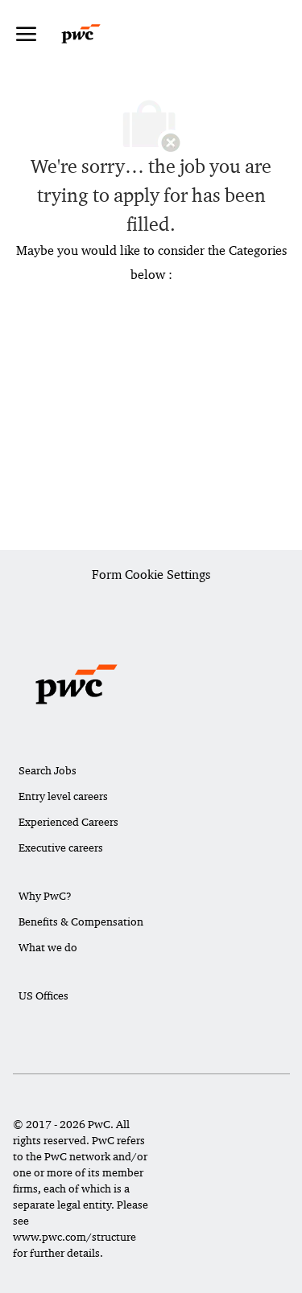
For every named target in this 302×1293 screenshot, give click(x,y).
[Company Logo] (96, 34)
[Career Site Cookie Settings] (151, 575)
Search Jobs (48, 770)
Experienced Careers (68, 822)
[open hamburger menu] (26, 34)
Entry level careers (63, 796)
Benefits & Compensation (81, 921)
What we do (48, 947)
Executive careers (61, 847)
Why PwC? (45, 896)
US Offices (43, 995)
